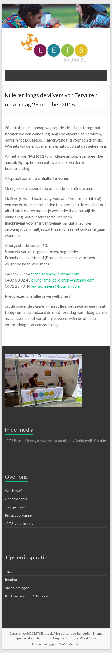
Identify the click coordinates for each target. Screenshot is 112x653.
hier (103, 440)
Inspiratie (12, 579)
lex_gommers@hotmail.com (55, 286)
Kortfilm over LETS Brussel (26, 596)
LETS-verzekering (19, 523)
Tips (8, 571)
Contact (74, 644)
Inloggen (50, 644)
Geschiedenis (16, 499)
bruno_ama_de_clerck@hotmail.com (63, 279)
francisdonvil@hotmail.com (55, 273)
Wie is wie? (14, 490)
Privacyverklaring (18, 515)
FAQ (62, 644)
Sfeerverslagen (17, 588)
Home (36, 644)
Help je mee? (15, 507)
